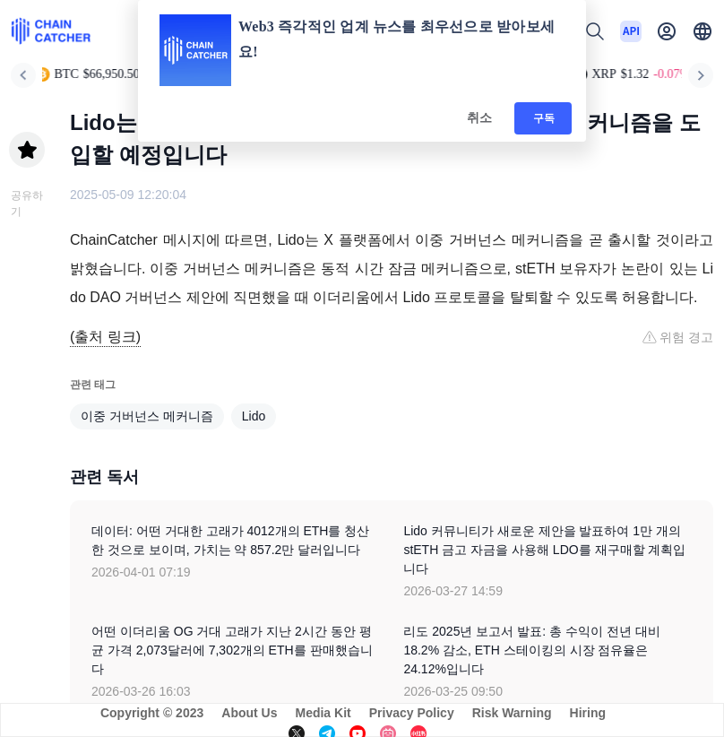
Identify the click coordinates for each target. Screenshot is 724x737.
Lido (253, 416)
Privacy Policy (411, 713)
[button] (702, 31)
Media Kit (322, 713)
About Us (249, 713)
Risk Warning (512, 713)
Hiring (588, 713)
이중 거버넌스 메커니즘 (147, 416)
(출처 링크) (105, 336)
